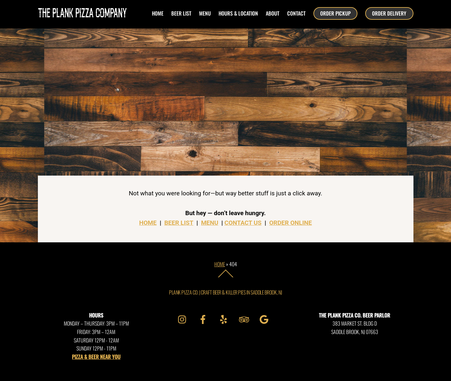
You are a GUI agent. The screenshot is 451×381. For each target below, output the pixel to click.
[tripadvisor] (245, 318)
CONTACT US (243, 222)
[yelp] (224, 318)
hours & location (238, 13)
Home (219, 264)
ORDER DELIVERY (389, 13)
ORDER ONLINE (290, 222)
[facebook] (204, 318)
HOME (157, 13)
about (272, 13)
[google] (265, 318)
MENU (209, 222)
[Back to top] (225, 277)
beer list (181, 13)
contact (296, 13)
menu (205, 13)
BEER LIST (178, 222)
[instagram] (184, 318)
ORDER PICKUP (335, 13)
